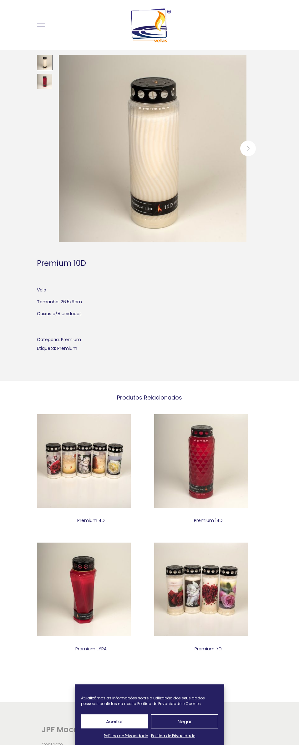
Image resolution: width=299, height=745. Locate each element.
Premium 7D (208, 649)
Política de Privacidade (126, 735)
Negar (185, 721)
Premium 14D (208, 520)
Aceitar (114, 721)
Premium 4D (91, 520)
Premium (71, 339)
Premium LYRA (91, 649)
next (248, 148)
